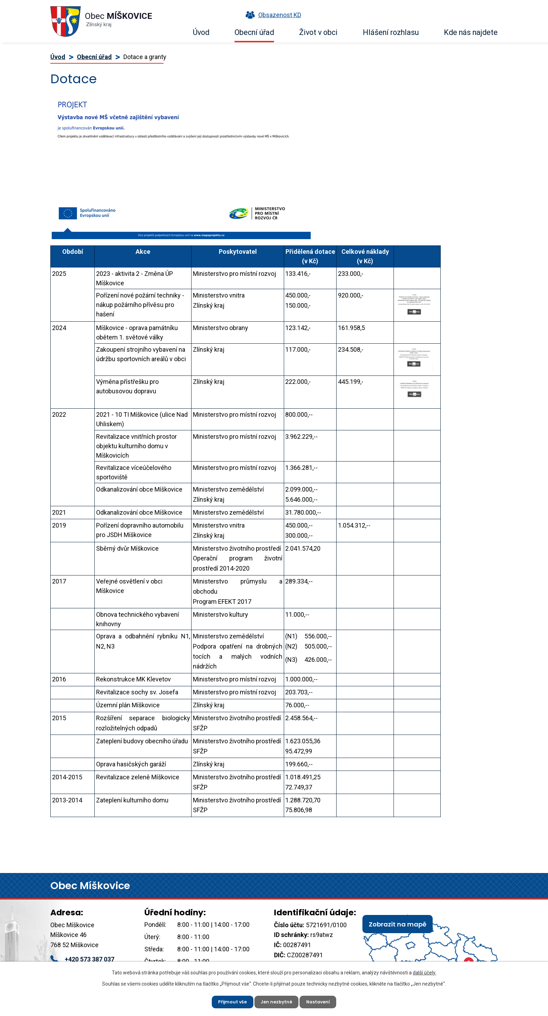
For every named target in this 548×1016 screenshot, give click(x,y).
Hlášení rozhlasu (391, 32)
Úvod (201, 32)
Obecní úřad (254, 32)
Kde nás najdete (471, 32)
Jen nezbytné (277, 1000)
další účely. (424, 970)
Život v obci (318, 32)
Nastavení (323, 1000)
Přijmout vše (228, 1000)
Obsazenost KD (272, 15)
